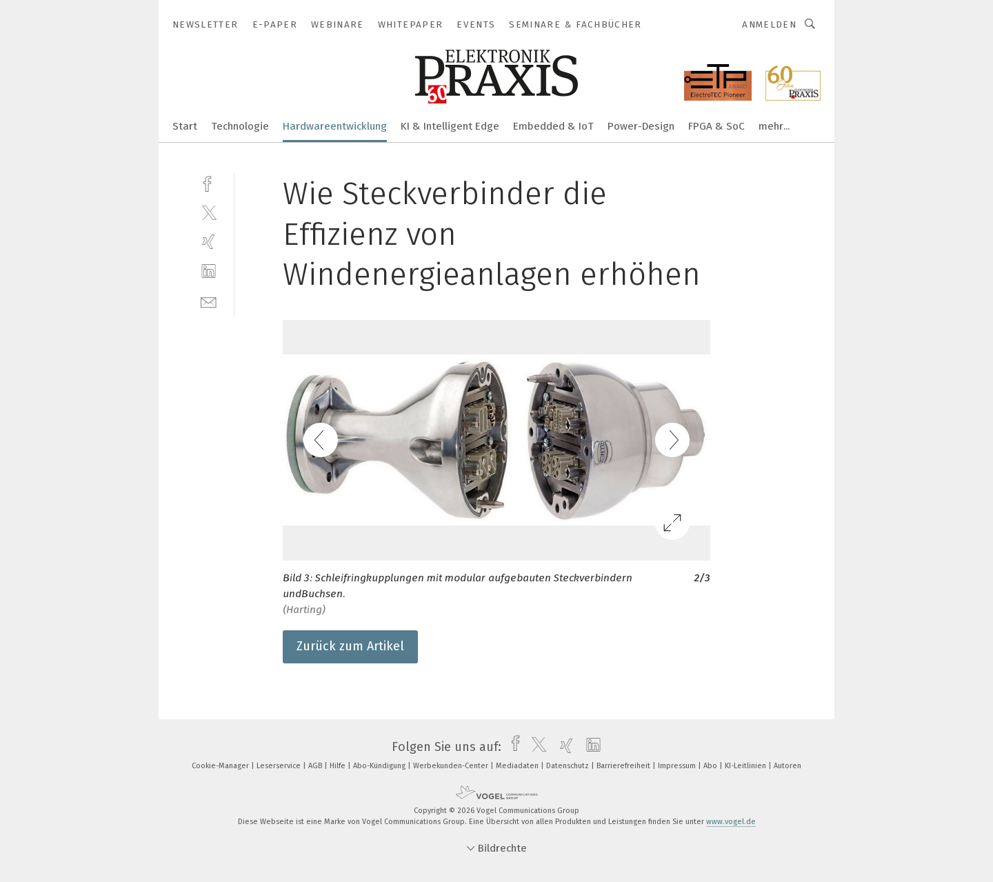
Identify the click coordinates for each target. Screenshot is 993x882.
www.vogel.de (731, 821)
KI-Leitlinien (746, 765)
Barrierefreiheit (624, 765)
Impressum (678, 765)
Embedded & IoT (553, 126)
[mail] (208, 301)
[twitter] (208, 212)
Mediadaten (518, 765)
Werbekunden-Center (451, 765)
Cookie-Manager (221, 765)
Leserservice (280, 765)
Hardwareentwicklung (335, 126)
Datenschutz (568, 765)
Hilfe (339, 765)
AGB (316, 765)
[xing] (208, 241)
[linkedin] (208, 271)
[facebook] (208, 182)
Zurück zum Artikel (350, 646)
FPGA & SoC (716, 126)
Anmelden (769, 24)
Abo (711, 765)
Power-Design (641, 126)
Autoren (787, 765)
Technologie (240, 126)
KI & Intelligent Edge (450, 126)
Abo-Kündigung (380, 765)
